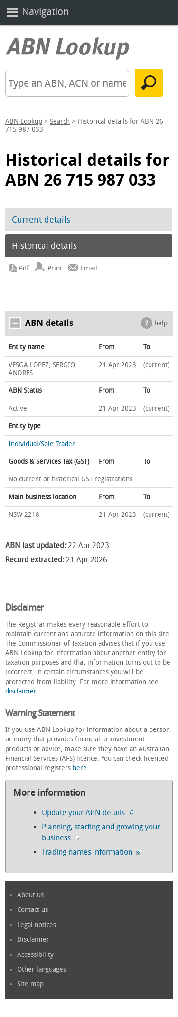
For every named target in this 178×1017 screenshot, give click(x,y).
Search (60, 121)
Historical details (44, 246)
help (161, 323)
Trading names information (91, 851)
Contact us (32, 910)
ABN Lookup (23, 121)
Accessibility (35, 955)
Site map (30, 984)
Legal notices (36, 925)
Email (89, 268)
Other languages (41, 969)
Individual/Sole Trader (42, 444)
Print (54, 268)
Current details (41, 220)
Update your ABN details (87, 812)
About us (30, 895)
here (80, 768)
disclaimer (21, 691)
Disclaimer (33, 940)
